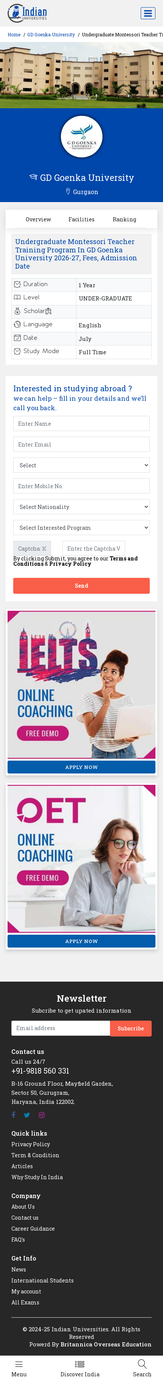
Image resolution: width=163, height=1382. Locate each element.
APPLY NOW (81, 767)
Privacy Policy (70, 563)
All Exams (25, 1302)
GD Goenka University (51, 34)
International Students (42, 1280)
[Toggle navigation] (148, 13)
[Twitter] (27, 1115)
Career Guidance (33, 1228)
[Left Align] (18, 1369)
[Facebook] (13, 1115)
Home (14, 34)
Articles (22, 1166)
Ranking (124, 219)
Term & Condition (35, 1155)
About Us (23, 1206)
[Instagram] (42, 1115)
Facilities (81, 219)
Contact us (25, 1217)
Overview (38, 219)
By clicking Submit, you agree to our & (75, 561)
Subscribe (131, 1028)
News (18, 1269)
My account (26, 1291)
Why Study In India (37, 1177)
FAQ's (18, 1239)
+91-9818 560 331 (40, 1070)
